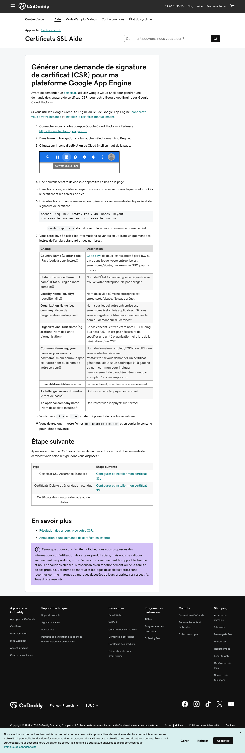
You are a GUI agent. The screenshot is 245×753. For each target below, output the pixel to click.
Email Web (115, 615)
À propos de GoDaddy (22, 619)
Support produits (50, 615)
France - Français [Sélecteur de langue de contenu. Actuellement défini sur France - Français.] (64, 705)
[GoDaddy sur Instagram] (196, 706)
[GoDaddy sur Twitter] (219, 706)
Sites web (219, 627)
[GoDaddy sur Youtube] (231, 706)
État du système (140, 19)
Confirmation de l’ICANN (123, 629)
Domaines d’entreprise (121, 636)
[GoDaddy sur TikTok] (208, 706)
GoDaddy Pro (152, 638)
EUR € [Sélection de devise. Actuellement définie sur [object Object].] (92, 705)
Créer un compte (188, 634)
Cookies (230, 725)
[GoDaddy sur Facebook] (185, 706)
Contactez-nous (113, 19)
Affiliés (148, 619)
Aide (57, 19)
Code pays (94, 255)
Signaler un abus (50, 622)
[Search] (215, 38)
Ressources (47, 629)
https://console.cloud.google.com (63, 131)
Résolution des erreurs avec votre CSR (66, 530)
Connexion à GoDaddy (191, 615)
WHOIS (113, 622)
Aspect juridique (19, 648)
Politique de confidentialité (204, 725)
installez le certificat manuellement (89, 116)
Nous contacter (19, 633)
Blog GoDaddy (18, 640)
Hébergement (222, 648)
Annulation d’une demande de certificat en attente (74, 537)
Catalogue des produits (122, 644)
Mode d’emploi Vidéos (81, 19)
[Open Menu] (11, 6)
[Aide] (200, 6)
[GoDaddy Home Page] (26, 705)
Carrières (15, 626)
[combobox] (167, 38)
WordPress (220, 641)
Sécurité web (221, 656)
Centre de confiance (21, 655)
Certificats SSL (51, 30)
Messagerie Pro (223, 634)
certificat (70, 92)
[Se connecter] (216, 6)
